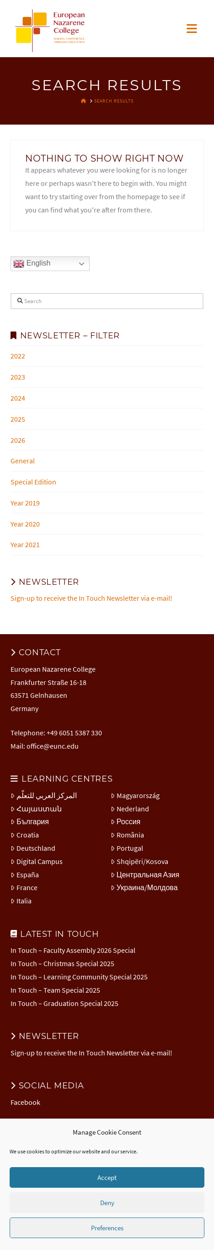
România (127, 834)
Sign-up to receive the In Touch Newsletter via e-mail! (91, 598)
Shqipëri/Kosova (139, 861)
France (24, 887)
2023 (18, 376)
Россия (125, 821)
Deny (107, 1202)
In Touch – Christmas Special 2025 (62, 963)
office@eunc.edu (53, 745)
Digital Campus (37, 861)
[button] (192, 28)
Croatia (25, 834)
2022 (18, 355)
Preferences (107, 1227)
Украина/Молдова (144, 887)
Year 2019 (25, 502)
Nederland (130, 808)
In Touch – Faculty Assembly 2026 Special (73, 950)
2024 (18, 397)
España (25, 874)
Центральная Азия (145, 874)
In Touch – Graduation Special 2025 (64, 1003)
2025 (18, 419)
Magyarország (135, 795)
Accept (107, 1177)
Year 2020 (25, 523)
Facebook (25, 1102)
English (31, 263)
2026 (18, 440)
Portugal (127, 848)
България (30, 821)
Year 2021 (25, 544)
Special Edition (33, 481)
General (23, 460)
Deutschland (33, 848)
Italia (21, 900)
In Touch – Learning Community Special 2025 (79, 976)
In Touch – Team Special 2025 (55, 990)
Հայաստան (36, 808)
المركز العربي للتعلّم (44, 795)
